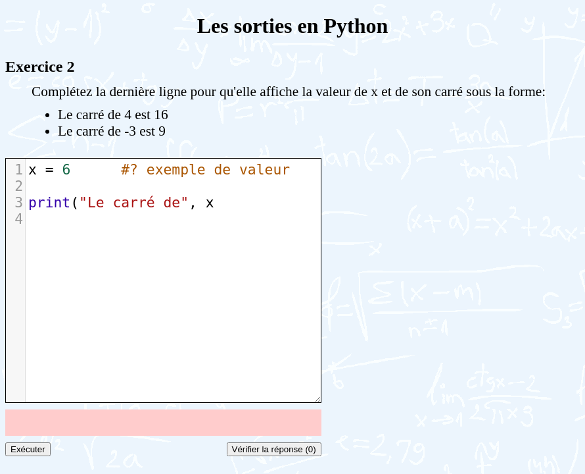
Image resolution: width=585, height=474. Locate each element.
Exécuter (28, 449)
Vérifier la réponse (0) (274, 449)
